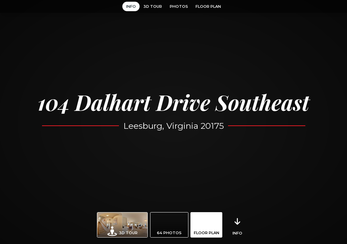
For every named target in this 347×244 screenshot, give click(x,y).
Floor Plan (208, 6)
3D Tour (152, 6)
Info (131, 6)
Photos (179, 6)
